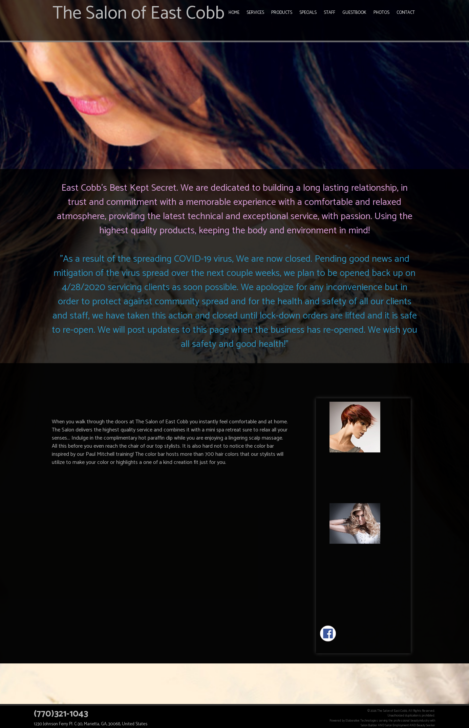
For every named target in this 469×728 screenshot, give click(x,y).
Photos (381, 12)
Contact (406, 12)
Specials (308, 12)
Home (234, 12)
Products (281, 12)
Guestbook (354, 12)
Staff (329, 12)
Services (255, 12)
